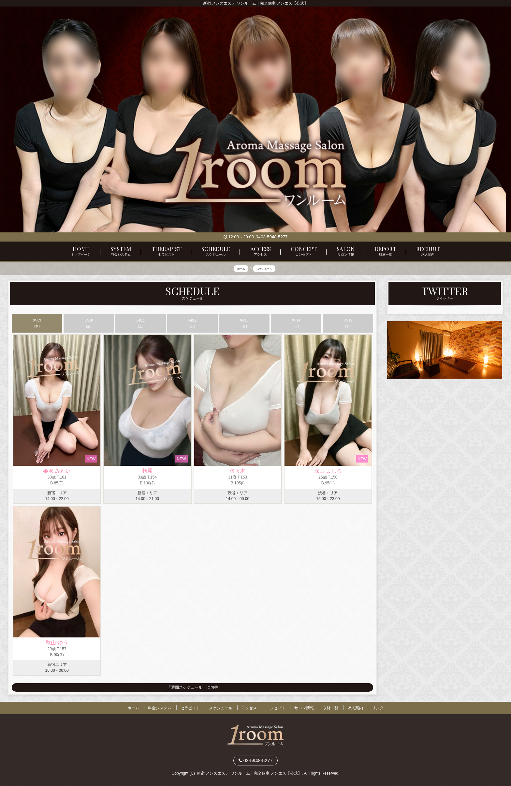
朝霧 (147, 471)
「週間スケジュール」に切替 (192, 687)
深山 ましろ (328, 471)
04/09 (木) (37, 323)
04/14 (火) (296, 323)
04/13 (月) (244, 323)
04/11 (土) (141, 323)
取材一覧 (330, 708)
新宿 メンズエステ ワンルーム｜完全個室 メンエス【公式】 (249, 773)
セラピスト (190, 708)
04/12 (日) (192, 323)
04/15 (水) (348, 323)
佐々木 (237, 471)
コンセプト (275, 708)
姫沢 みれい (56, 471)
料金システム (159, 708)
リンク (378, 708)
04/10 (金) (89, 323)
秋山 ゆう (57, 642)
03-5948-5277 (272, 236)
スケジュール (220, 708)
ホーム (133, 708)
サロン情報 (304, 708)
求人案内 (355, 708)
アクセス (249, 708)
